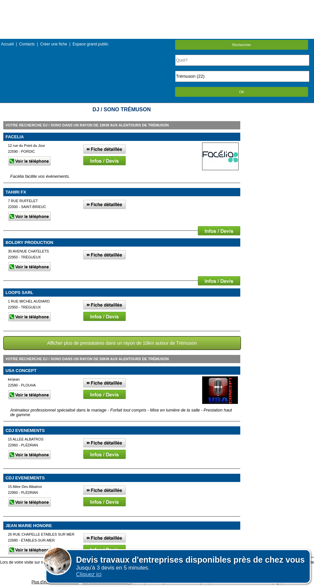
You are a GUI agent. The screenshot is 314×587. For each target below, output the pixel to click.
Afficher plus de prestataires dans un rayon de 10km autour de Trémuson (122, 343)
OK (241, 92)
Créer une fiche (53, 44)
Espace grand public (90, 44)
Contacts (27, 44)
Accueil (7, 44)
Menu (157, 4)
